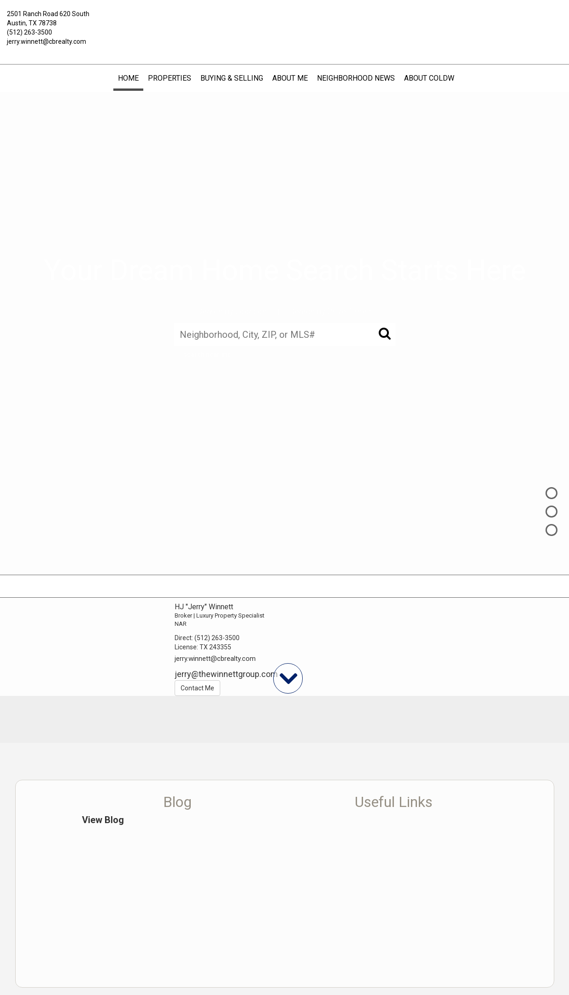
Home (128, 78)
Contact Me (197, 688)
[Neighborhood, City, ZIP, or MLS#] (284, 334)
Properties (169, 78)
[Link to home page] (285, 21)
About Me (290, 78)
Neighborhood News (356, 78)
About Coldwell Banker (450, 78)
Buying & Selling (231, 78)
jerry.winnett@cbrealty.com (46, 41)
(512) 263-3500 (29, 32)
